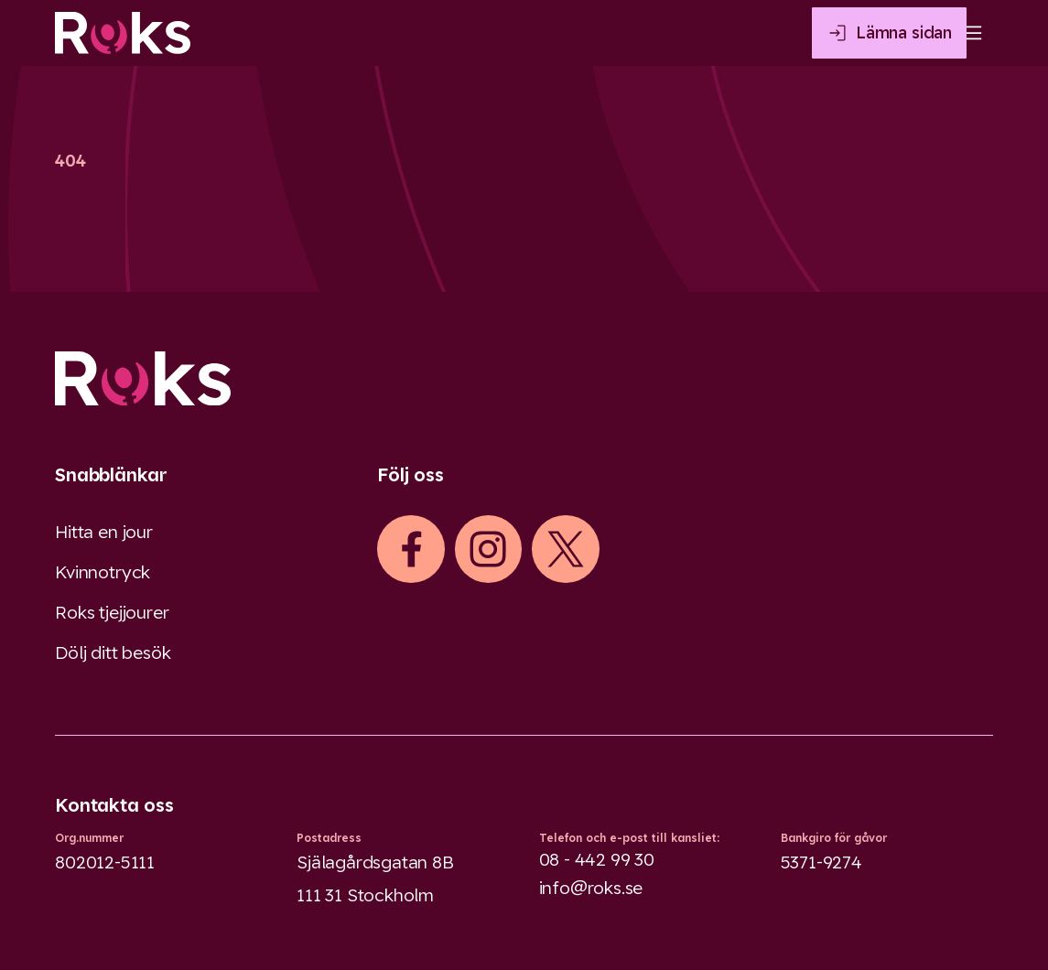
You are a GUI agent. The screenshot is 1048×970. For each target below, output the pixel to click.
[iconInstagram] (488, 549)
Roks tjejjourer (111, 612)
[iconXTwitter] (565, 549)
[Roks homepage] (122, 33)
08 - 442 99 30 (596, 859)
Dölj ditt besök (112, 652)
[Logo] (523, 378)
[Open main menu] (971, 33)
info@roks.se (591, 888)
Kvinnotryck (102, 572)
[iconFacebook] (411, 549)
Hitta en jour (104, 532)
